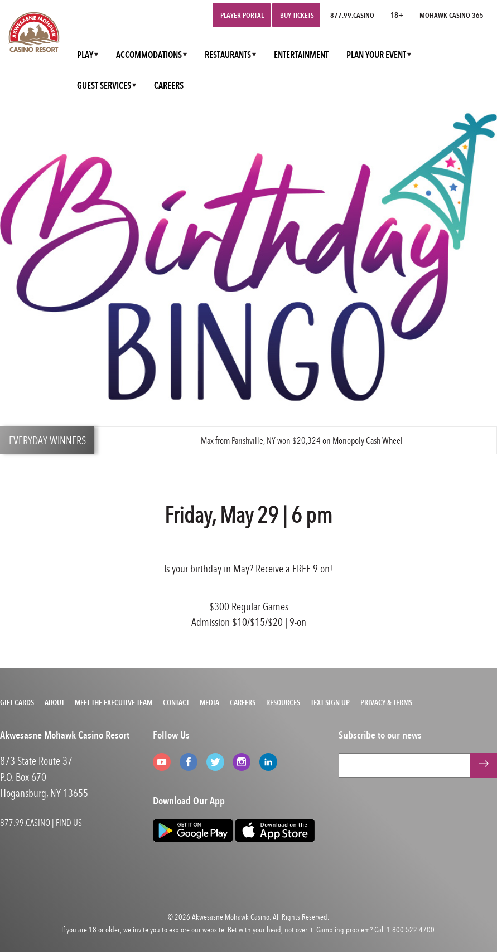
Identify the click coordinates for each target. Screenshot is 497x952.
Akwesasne (207, 916)
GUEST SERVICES (104, 85)
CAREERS (169, 85)
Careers (242, 702)
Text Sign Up (330, 702)
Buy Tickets (297, 15)
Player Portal (242, 15)
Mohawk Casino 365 (451, 15)
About (54, 702)
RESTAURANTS (228, 54)
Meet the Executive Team (113, 702)
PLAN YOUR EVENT (376, 54)
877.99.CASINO (352, 15)
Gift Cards (17, 702)
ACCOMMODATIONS (149, 54)
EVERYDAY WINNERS (47, 440)
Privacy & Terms (386, 702)
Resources (283, 702)
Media (209, 702)
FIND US (69, 822)
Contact (176, 702)
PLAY (85, 54)
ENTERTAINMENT (301, 54)
